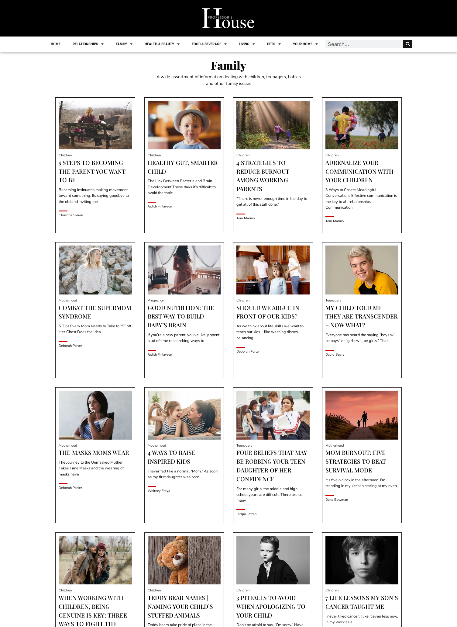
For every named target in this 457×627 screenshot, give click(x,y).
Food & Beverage (209, 44)
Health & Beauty (162, 44)
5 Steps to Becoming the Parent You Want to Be (92, 171)
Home (56, 44)
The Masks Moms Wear (94, 452)
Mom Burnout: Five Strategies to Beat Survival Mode (355, 461)
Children (65, 155)
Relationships (88, 44)
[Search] (407, 44)
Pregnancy (156, 300)
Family (124, 44)
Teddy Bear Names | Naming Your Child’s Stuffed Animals (180, 606)
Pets (274, 44)
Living (247, 44)
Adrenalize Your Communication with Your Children (359, 171)
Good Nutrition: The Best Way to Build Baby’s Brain (181, 316)
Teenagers (333, 300)
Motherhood (68, 300)
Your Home (306, 44)
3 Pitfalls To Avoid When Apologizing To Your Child (270, 606)
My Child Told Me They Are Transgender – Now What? (361, 316)
